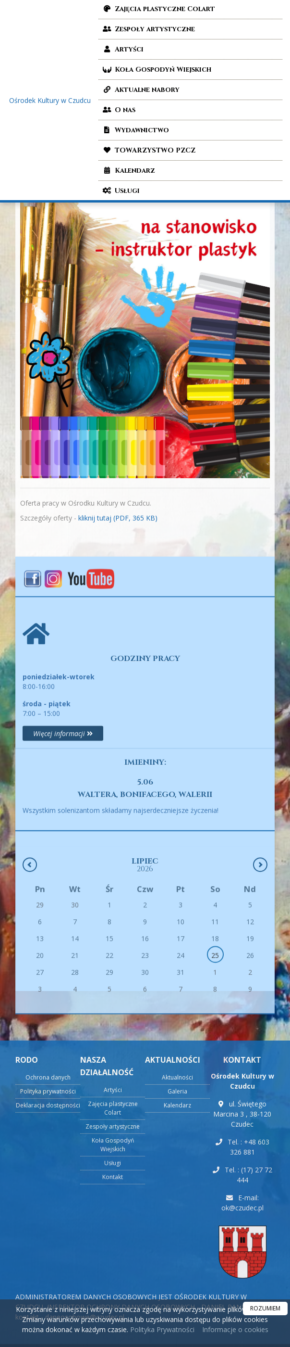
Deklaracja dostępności (48, 1279)
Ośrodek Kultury (50, 100)
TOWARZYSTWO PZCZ (148, 150)
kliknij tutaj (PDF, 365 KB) (117, 517)
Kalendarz (128, 170)
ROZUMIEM (265, 1308)
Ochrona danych (48, 1251)
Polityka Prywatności (161, 1329)
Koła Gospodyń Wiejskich (156, 69)
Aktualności (177, 1251)
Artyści (122, 49)
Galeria (177, 1265)
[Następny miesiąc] (260, 947)
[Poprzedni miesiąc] (30, 947)
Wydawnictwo (135, 130)
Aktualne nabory (140, 90)
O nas (118, 110)
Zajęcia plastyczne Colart (113, 1282)
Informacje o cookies (235, 1329)
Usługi (120, 191)
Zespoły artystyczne (148, 29)
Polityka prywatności (48, 1265)
